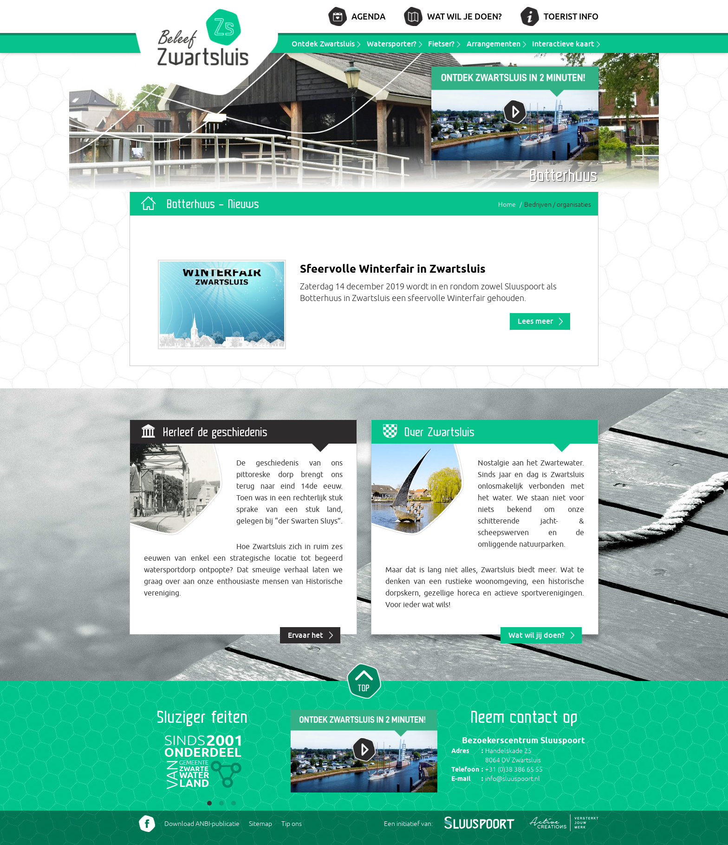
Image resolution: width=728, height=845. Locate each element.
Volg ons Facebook (147, 823)
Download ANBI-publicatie (202, 823)
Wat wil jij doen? (536, 635)
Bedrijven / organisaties (557, 204)
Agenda (368, 16)
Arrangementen (493, 43)
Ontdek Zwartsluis (323, 43)
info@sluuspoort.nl (512, 778)
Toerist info (571, 16)
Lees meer (535, 321)
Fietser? (441, 43)
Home (507, 204)
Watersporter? (391, 43)
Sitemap (260, 823)
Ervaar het (305, 635)
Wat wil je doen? (464, 16)
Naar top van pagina (364, 680)
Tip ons (291, 823)
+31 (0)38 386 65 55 (514, 769)
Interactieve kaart (563, 43)
